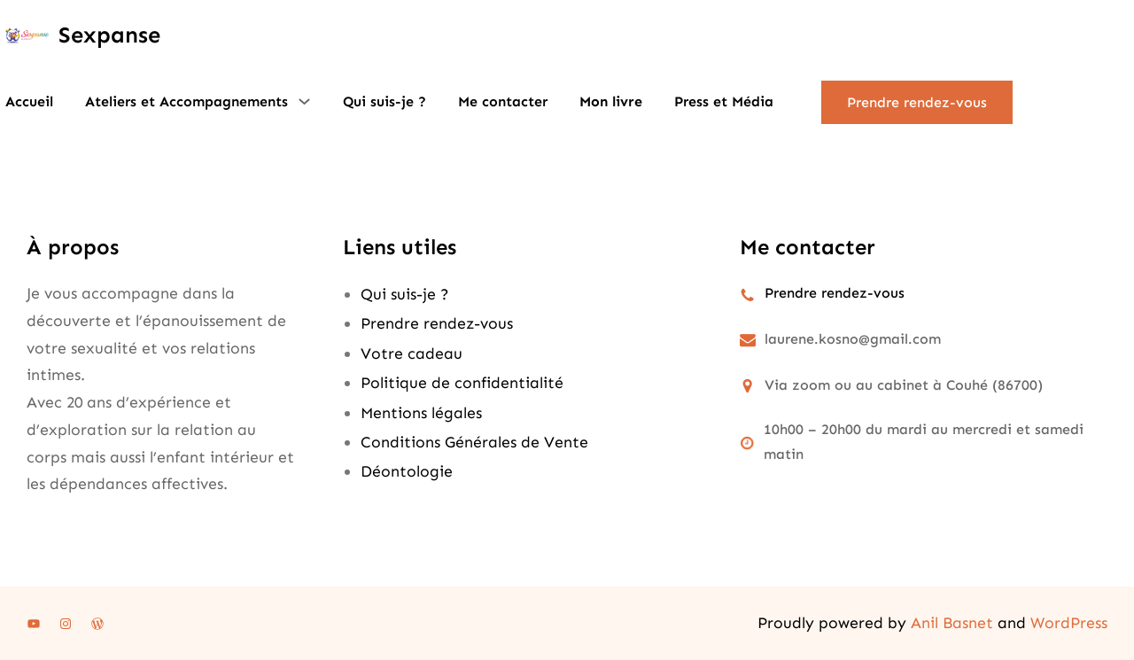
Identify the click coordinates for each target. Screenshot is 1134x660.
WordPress (1068, 623)
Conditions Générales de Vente (474, 442)
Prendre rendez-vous (917, 102)
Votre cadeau (411, 353)
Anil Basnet (952, 623)
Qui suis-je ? (405, 294)
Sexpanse (109, 35)
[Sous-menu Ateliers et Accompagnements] (304, 101)
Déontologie (407, 471)
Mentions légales (421, 413)
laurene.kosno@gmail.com (853, 338)
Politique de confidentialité (462, 382)
